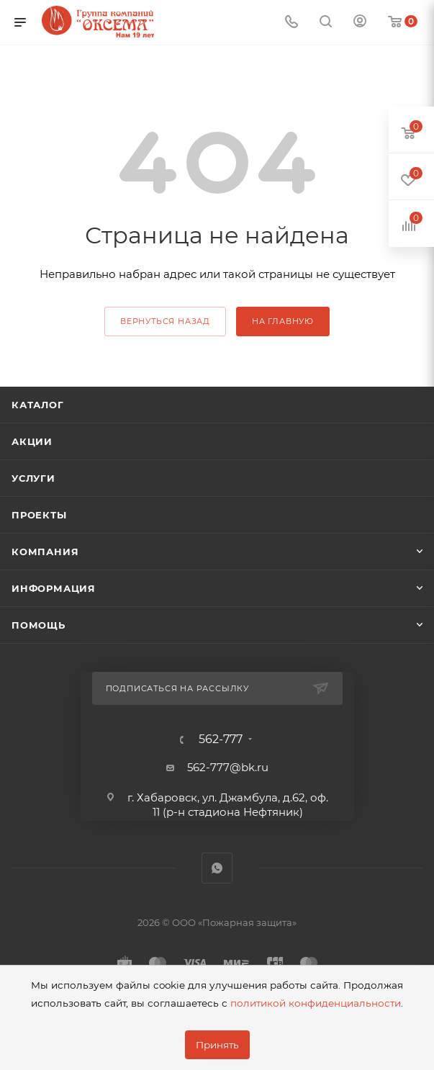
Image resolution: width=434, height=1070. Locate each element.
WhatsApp (217, 868)
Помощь (38, 625)
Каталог (38, 404)
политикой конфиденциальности (315, 1003)
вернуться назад (165, 321)
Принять (217, 1045)
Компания (45, 551)
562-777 (221, 739)
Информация (54, 588)
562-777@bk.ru (227, 767)
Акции (32, 441)
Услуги (33, 478)
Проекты (39, 515)
